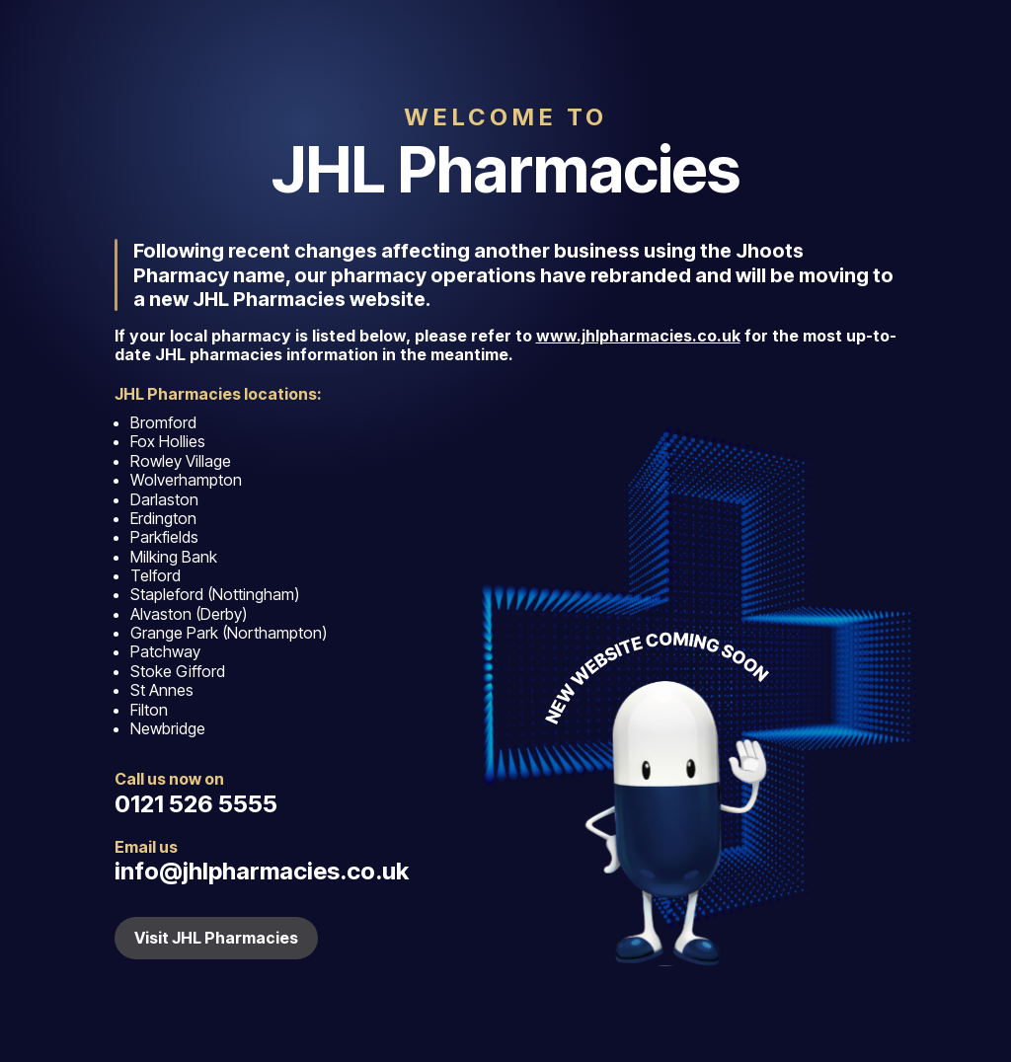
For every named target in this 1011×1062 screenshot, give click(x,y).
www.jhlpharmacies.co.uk (638, 335)
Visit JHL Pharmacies (216, 938)
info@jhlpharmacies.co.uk (262, 871)
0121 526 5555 (196, 804)
